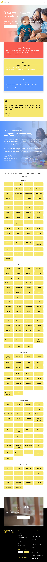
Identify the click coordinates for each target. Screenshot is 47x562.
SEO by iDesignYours (22, 557)
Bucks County (23, 352)
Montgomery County (23, 265)
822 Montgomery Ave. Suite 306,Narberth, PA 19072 (23, 535)
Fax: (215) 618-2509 (22, 545)
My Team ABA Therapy (37, 555)
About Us (34, 533)
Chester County (23, 464)
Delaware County (23, 400)
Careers (34, 547)
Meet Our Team (36, 536)
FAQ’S (33, 542)
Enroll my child (10, 26)
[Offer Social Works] (8, 184)
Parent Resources (36, 544)
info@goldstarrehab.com (23, 540)
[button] (44, 2)
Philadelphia (23, 180)
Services (34, 539)
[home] (5, 2)
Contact (34, 550)
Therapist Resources (37, 552)
